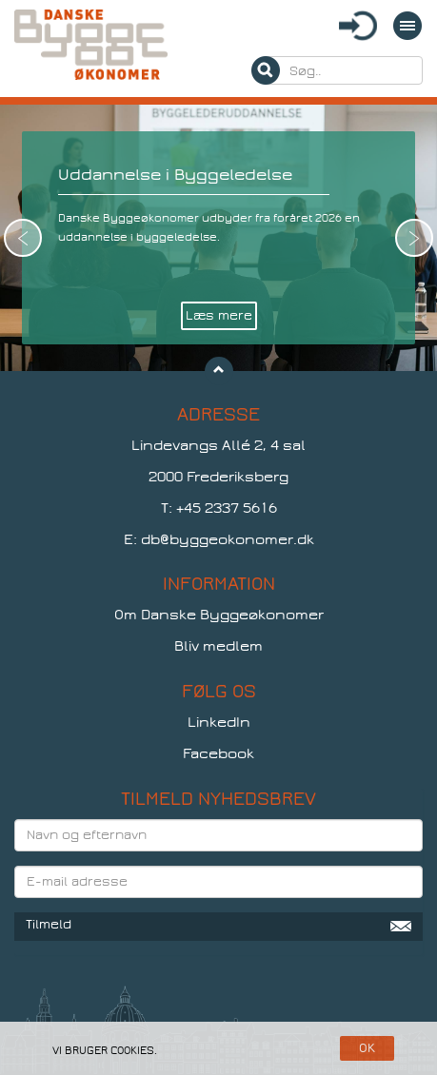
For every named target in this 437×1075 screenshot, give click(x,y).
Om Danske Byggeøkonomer (219, 614)
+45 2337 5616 (226, 508)
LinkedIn (219, 722)
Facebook (218, 753)
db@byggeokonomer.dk (227, 539)
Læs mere (219, 315)
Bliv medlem (218, 646)
